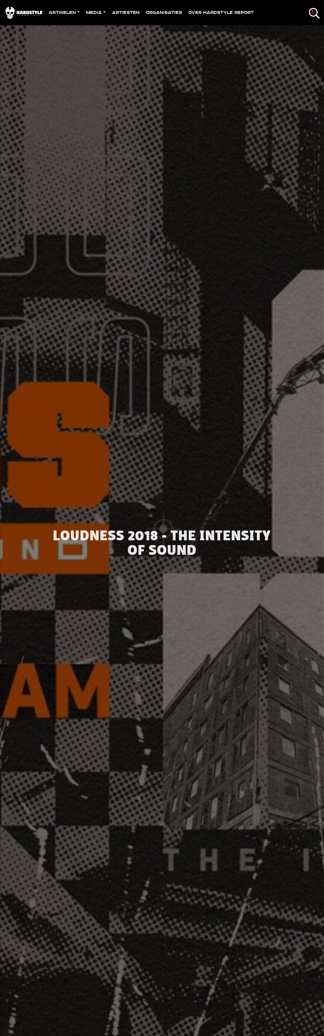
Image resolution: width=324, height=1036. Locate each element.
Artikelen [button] (62, 12)
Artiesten (126, 12)
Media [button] (94, 12)
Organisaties (164, 12)
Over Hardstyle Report (221, 12)
